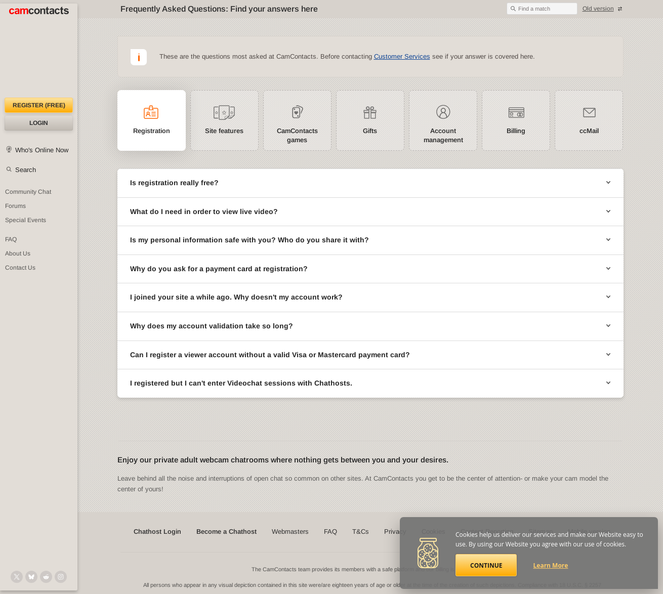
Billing (516, 131)
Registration (151, 131)
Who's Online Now (41, 150)
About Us (17, 253)
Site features (224, 131)
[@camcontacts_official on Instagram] (61, 577)
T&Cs (360, 531)
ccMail (589, 131)
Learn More (550, 565)
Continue (486, 565)
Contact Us (20, 267)
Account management (443, 135)
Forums (15, 205)
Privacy (395, 531)
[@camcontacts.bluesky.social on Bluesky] (31, 577)
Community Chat (28, 191)
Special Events (25, 220)
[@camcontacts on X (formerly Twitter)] (17, 577)
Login (38, 122)
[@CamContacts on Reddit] (46, 577)
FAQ (11, 239)
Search (25, 170)
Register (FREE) (39, 105)
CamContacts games (297, 135)
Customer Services (402, 56)
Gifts (370, 131)
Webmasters (290, 531)
